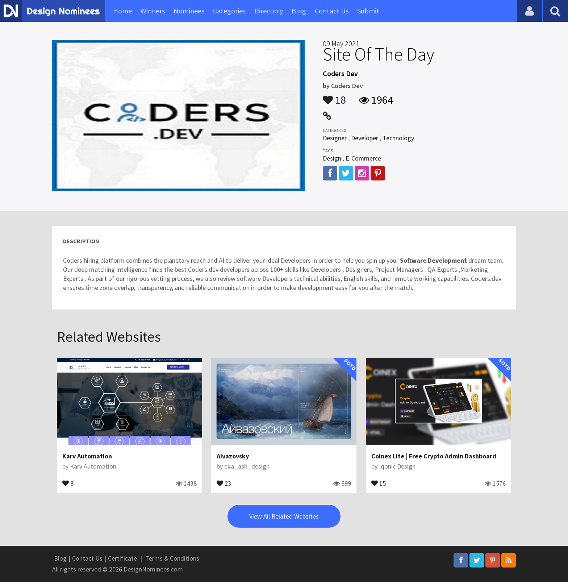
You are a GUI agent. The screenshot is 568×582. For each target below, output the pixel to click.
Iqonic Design (397, 466)
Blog (299, 10)
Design (332, 158)
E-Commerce (363, 158)
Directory (268, 10)
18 (334, 96)
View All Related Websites (284, 516)
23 (224, 482)
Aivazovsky (233, 456)
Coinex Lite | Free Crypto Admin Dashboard (433, 456)
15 (378, 482)
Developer (364, 138)
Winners (153, 10)
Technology (398, 138)
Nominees (189, 10)
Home (122, 10)
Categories (229, 10)
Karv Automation (87, 456)
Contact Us (331, 10)
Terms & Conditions (172, 558)
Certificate (122, 558)
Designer (335, 138)
